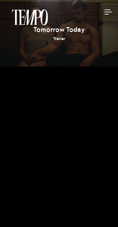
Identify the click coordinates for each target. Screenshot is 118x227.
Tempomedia (29, 17)
